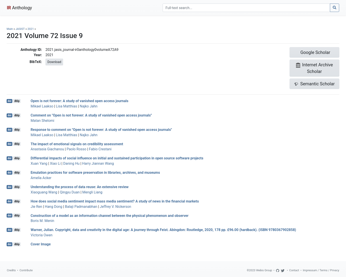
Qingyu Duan (70, 192)
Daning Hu (71, 163)
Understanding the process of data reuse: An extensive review (80, 187)
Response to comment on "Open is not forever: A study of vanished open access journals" (101, 130)
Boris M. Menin (42, 221)
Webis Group (264, 270)
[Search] (246, 8)
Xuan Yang (39, 163)
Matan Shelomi (42, 120)
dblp (16, 101)
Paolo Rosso (76, 149)
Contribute (26, 270)
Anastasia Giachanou (47, 149)
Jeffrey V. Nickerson (115, 206)
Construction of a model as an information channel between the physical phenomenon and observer (109, 215)
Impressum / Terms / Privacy (321, 270)
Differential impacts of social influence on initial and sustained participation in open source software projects (117, 158)
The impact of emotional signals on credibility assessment (77, 144)
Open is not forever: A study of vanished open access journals (79, 101)
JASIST (20, 29)
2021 (30, 29)
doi (9, 101)
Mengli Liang (92, 192)
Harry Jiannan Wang (98, 163)
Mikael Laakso (42, 106)
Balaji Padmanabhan (81, 206)
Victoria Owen (42, 235)
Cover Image (41, 244)
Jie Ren (36, 206)
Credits (11, 270)
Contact (294, 270)
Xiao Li (55, 163)
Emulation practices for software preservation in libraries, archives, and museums (95, 172)
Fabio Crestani (100, 149)
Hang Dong (53, 206)
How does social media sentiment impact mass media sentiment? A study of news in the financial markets (115, 201)
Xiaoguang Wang (44, 192)
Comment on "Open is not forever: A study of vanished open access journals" (91, 115)
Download (54, 62)
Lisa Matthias (66, 106)
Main (10, 29)
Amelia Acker (41, 178)
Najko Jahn (88, 106)
